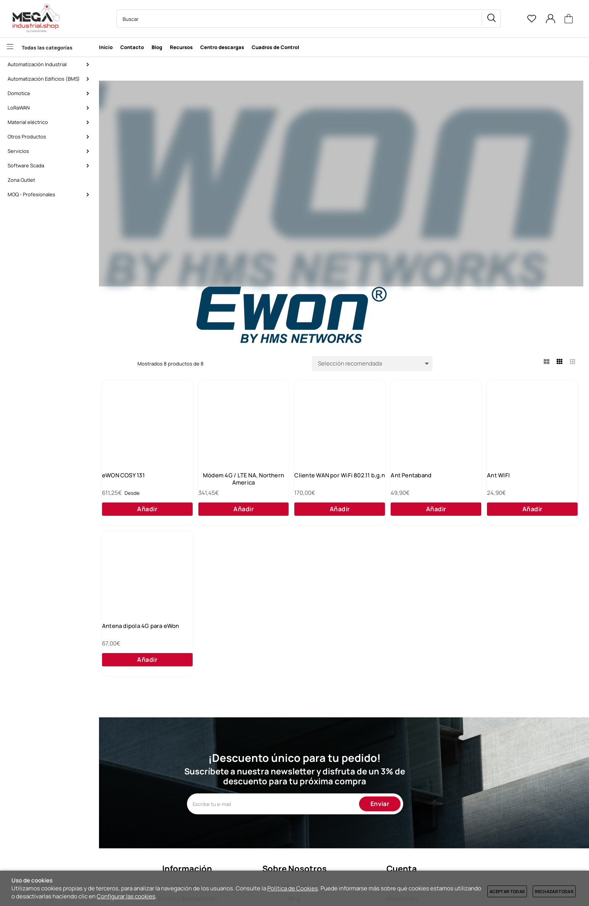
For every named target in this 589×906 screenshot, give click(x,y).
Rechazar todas (554, 891)
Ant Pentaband (520, 481)
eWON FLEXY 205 (143, 481)
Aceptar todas (507, 891)
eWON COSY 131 (236, 481)
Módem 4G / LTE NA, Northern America (348, 485)
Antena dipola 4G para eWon (348, 643)
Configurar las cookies (126, 896)
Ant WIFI (131, 643)
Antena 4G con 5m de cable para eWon (254, 647)
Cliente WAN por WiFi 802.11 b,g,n (443, 485)
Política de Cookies (292, 888)
